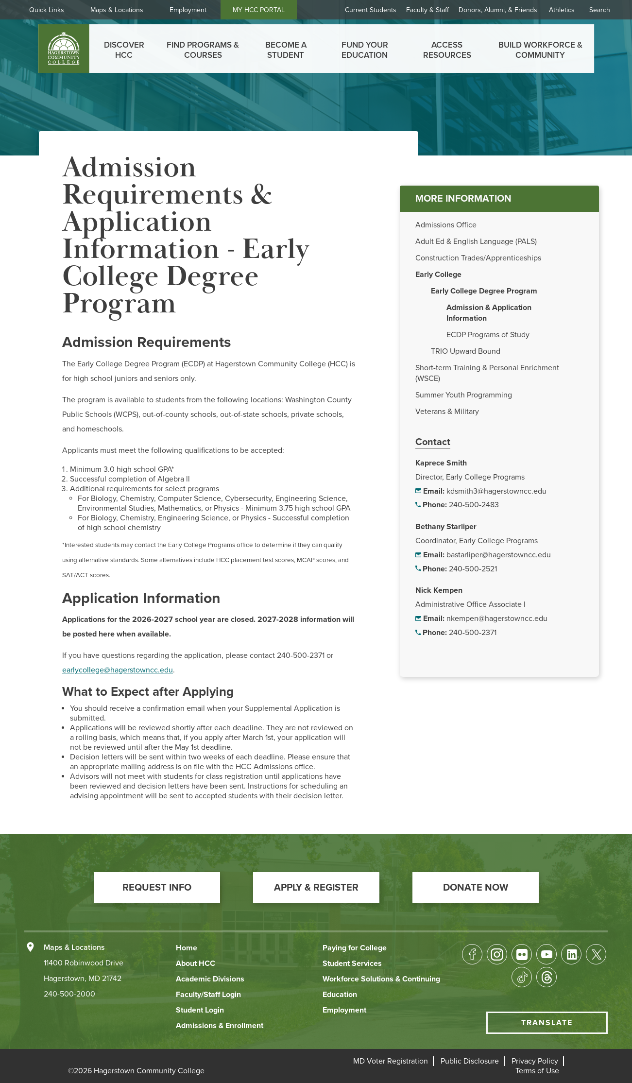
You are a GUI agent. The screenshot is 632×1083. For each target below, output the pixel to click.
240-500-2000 (69, 994)
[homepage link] (63, 48)
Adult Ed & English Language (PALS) (476, 241)
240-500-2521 (473, 569)
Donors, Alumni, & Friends (498, 10)
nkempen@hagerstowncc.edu (496, 618)
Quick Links (46, 10)
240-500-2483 (474, 505)
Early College (438, 274)
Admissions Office (446, 225)
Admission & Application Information (488, 313)
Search (599, 10)
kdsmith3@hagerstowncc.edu (496, 491)
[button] (157, 887)
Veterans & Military (447, 411)
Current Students (370, 10)
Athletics (562, 10)
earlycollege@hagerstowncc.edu (117, 670)
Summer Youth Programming (463, 395)
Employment (188, 10)
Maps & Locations (116, 10)
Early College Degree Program (484, 291)
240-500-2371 (472, 632)
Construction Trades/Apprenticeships (478, 258)
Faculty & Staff (427, 10)
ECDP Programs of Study (488, 335)
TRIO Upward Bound (465, 351)
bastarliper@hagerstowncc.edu (498, 555)
